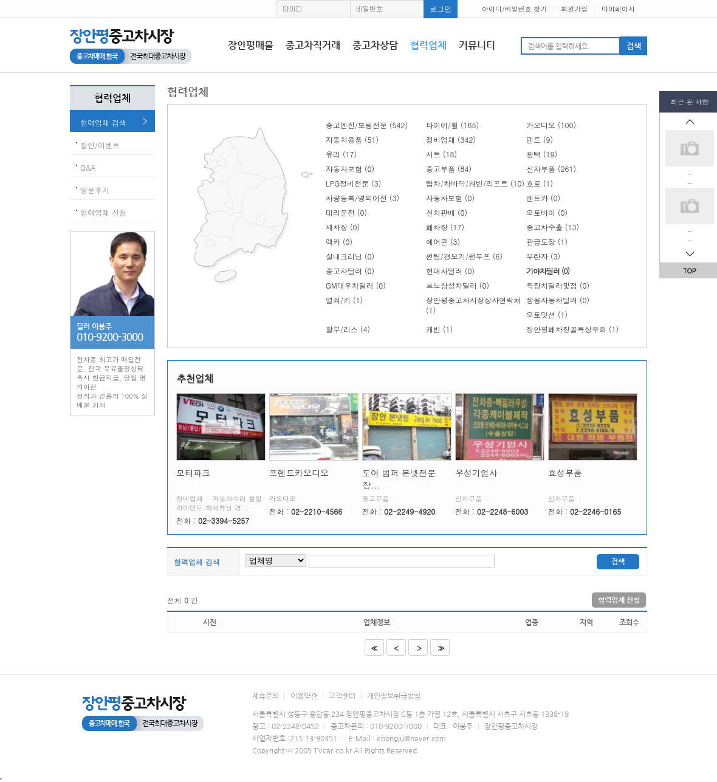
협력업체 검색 (103, 122)
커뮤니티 (477, 45)
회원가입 (574, 8)
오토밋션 (547, 314)
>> (440, 648)
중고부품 (449, 168)
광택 (541, 154)
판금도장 (547, 241)
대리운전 (346, 212)
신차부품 (551, 168)
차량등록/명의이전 (362, 198)
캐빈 (439, 329)
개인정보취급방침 (393, 695)
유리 (341, 154)
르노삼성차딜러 (457, 285)
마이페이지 (618, 8)
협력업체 (428, 45)
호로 (539, 183)
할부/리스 (348, 329)
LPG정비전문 (353, 183)
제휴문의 (265, 695)
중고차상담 (375, 45)
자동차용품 (352, 139)
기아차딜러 (547, 271)
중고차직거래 (313, 45)
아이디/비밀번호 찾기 (514, 8)
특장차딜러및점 (557, 285)
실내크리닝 (350, 256)
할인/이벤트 (100, 145)
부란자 (543, 256)
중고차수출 (552, 227)
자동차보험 (350, 168)
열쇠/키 (344, 300)
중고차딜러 (350, 271)
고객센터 (342, 695)
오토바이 (547, 212)
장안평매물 (250, 45)
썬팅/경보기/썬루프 (464, 256)
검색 (618, 561)
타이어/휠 (452, 125)
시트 (441, 154)
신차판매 (446, 212)
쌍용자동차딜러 (557, 300)
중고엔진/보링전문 (367, 125)
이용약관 (303, 695)
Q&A (88, 167)
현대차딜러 (450, 271)
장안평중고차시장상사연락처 (473, 305)
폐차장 (445, 227)
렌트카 (543, 198)
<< (373, 648)
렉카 (339, 241)
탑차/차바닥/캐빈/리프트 (475, 183)
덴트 (539, 139)
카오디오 (551, 125)
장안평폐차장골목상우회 (572, 329)
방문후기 (94, 190)
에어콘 (443, 241)
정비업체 (451, 139)
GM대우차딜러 (356, 285)
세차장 (343, 227)
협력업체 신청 (103, 212)
